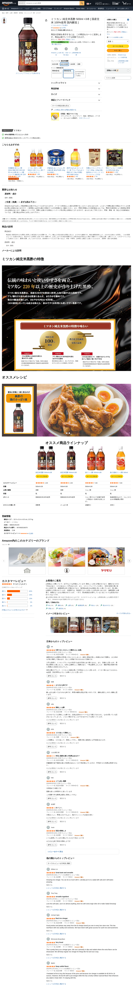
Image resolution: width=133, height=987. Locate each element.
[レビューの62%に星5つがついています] (17, 591)
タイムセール (91, 8)
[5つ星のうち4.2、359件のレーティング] (72, 176)
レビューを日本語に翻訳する (56, 888)
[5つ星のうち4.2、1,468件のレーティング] (112, 172)
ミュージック (110, 8)
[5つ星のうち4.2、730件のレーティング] (91, 176)
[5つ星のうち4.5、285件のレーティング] (52, 174)
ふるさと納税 (36, 8)
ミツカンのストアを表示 (59, 25)
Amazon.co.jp (122, 55)
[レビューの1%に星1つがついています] (17, 606)
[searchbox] (52, 3)
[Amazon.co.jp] (9, 3)
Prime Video (80, 8)
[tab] (64, 433)
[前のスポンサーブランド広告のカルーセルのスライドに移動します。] (4, 561)
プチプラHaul (47, 8)
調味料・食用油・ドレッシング (23, 13)
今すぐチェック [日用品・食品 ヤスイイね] (84, 118)
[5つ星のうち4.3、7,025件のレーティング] (14, 176)
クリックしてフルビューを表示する (28, 73)
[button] (5, 8)
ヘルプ (27, 8)
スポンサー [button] (6, 544)
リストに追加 (110, 78)
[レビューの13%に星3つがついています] (17, 598)
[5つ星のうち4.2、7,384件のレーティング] (34, 174)
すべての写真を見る (123, 613)
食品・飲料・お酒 (7, 13)
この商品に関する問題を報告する (63, 110)
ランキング (58, 8)
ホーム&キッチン (123, 8)
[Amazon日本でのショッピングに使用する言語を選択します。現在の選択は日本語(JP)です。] (89, 3)
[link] (17, 171)
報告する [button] (63, 676)
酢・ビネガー (37, 13)
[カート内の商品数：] (126, 3)
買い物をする (56, 44)
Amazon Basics (69, 8)
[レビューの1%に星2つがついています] (17, 602)
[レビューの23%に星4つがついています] (17, 595)
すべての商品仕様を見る (60, 106)
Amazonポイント (17, 8)
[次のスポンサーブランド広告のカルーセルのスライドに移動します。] (129, 561)
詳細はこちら (70, 39)
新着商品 (101, 8)
